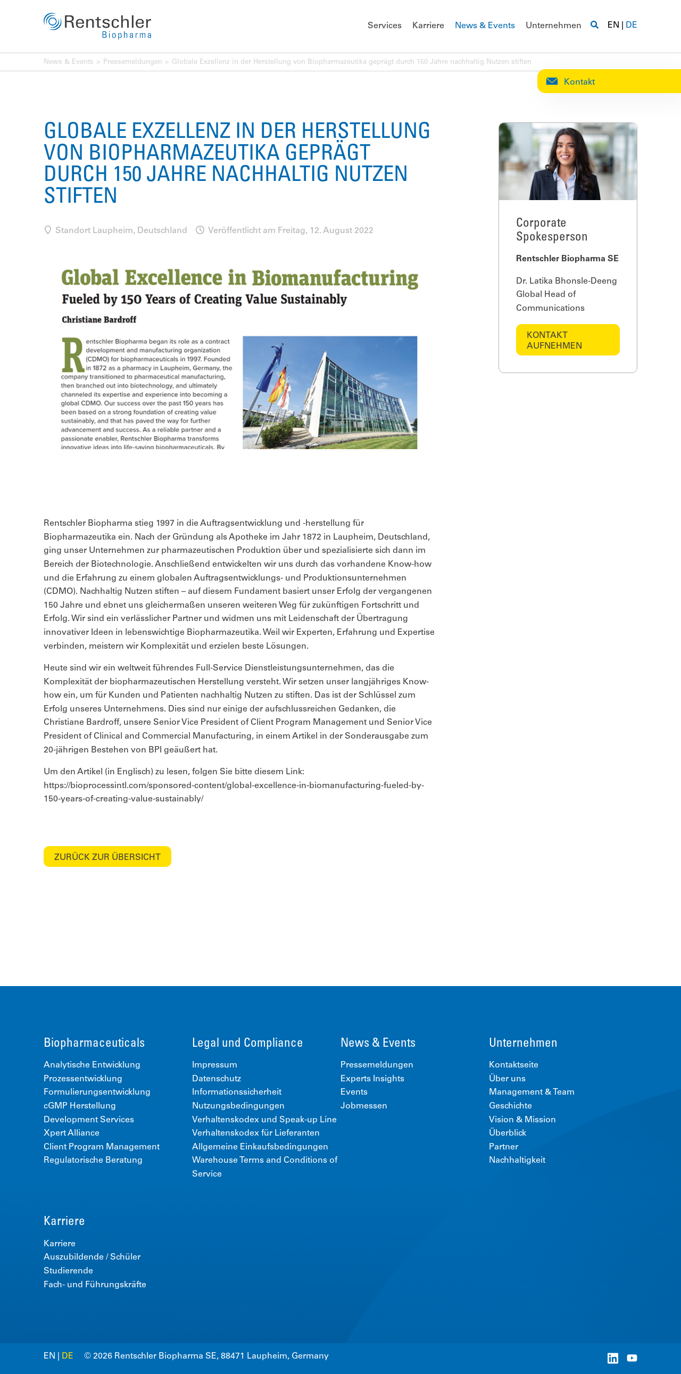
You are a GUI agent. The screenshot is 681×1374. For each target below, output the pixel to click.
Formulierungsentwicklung (97, 1092)
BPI (155, 750)
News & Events (485, 26)
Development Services (89, 1120)
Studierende (68, 1271)
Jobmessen (363, 1106)
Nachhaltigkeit (517, 1160)
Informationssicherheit (236, 1092)
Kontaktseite (513, 1065)
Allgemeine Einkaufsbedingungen (260, 1147)
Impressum (214, 1065)
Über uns (507, 1079)
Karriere (428, 26)
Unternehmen (554, 26)
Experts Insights (372, 1079)
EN (613, 25)
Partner (503, 1147)
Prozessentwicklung (83, 1079)
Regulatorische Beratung (93, 1160)
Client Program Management (102, 1147)
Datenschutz (216, 1079)
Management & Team (532, 1092)
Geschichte (510, 1106)
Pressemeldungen (132, 62)
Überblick (507, 1133)
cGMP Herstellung (80, 1106)
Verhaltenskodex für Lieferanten (256, 1133)
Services (385, 26)
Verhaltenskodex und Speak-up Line (264, 1120)
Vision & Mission (522, 1120)
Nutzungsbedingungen (238, 1106)
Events (354, 1092)
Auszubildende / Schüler (92, 1257)
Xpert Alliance (71, 1133)
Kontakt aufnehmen (554, 341)
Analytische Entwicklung (92, 1065)
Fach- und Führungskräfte (95, 1285)
